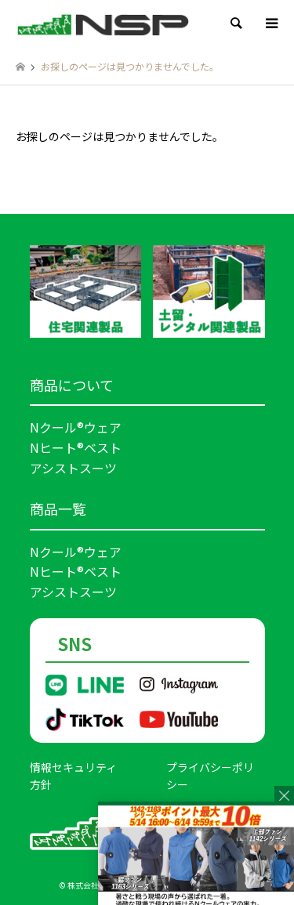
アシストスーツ (73, 467)
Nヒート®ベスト (76, 447)
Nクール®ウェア (76, 427)
